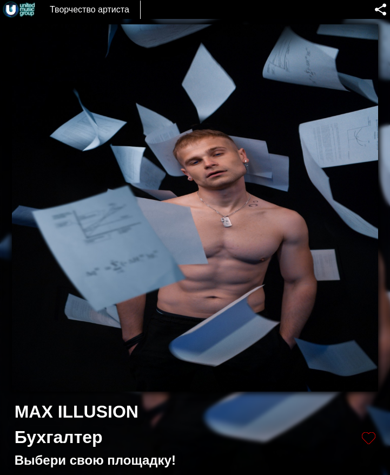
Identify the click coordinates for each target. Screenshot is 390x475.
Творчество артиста (89, 9)
